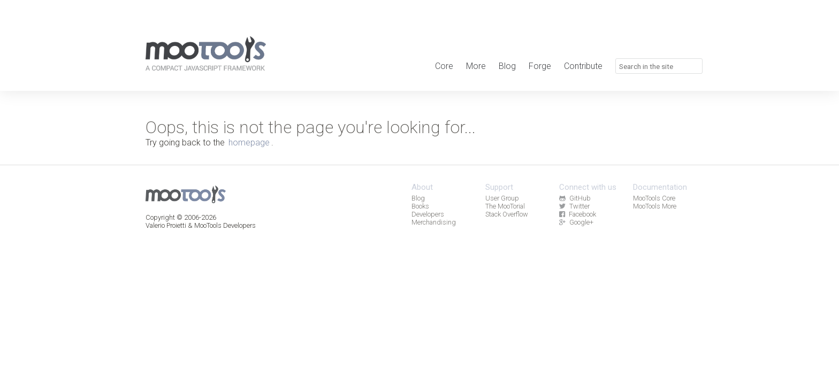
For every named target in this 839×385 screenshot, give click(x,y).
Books (420, 206)
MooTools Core (654, 198)
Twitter (574, 206)
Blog (507, 66)
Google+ (576, 222)
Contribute (583, 66)
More (476, 66)
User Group (502, 198)
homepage (249, 142)
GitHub (574, 198)
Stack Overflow (506, 214)
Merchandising (433, 222)
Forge (540, 66)
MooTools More (654, 206)
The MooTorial (505, 206)
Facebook (577, 214)
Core (444, 66)
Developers (427, 214)
